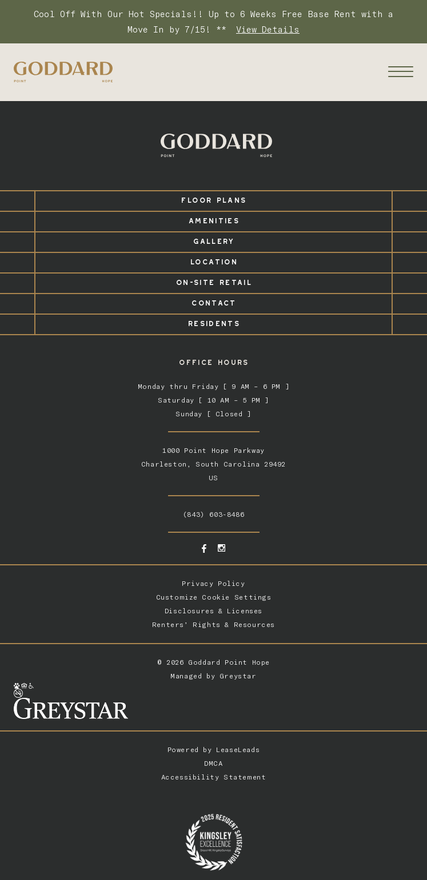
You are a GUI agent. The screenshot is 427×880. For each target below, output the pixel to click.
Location (213, 260)
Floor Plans (213, 198)
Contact (213, 301)
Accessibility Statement (213, 777)
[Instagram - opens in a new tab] (221, 548)
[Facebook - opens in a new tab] (204, 548)
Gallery (213, 239)
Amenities (213, 219)
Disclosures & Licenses (213, 610)
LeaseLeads (238, 749)
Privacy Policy (213, 583)
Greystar (238, 676)
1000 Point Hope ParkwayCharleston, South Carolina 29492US (213, 464)
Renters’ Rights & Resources (213, 624)
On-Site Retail (213, 280)
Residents (213, 321)
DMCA (213, 763)
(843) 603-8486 (213, 514)
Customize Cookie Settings (214, 597)
